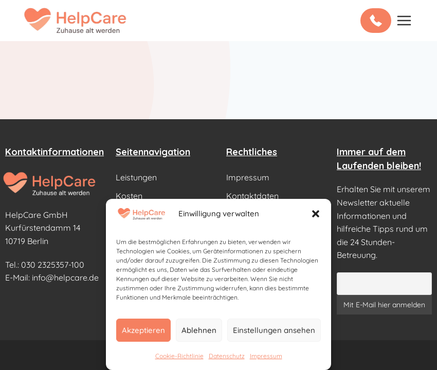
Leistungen (136, 177)
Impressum (266, 356)
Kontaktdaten (252, 196)
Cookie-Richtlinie (179, 356)
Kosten (129, 196)
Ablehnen (198, 330)
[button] (316, 214)
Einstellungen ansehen (274, 330)
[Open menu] (403, 20)
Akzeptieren (143, 330)
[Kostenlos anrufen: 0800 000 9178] (375, 20)
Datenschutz (227, 356)
